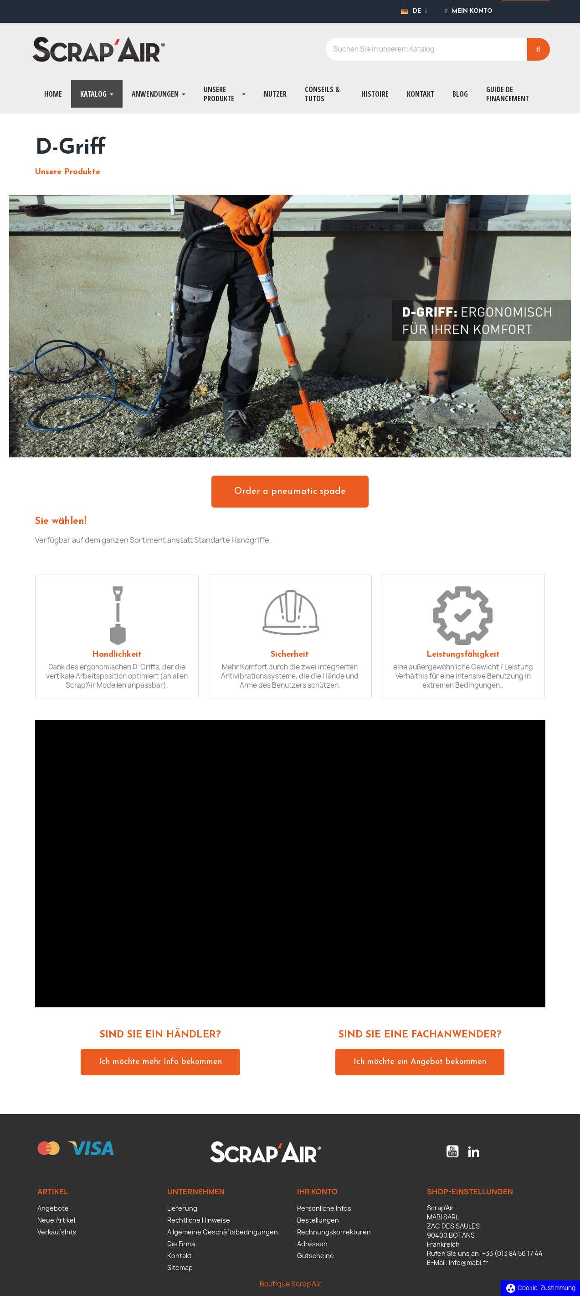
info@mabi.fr (468, 1262)
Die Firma (181, 1243)
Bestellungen (318, 1220)
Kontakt (179, 1255)
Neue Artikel (56, 1220)
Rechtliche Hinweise (198, 1220)
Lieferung (182, 1208)
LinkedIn (474, 1151)
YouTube (452, 1151)
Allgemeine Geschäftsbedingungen (222, 1232)
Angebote (53, 1208)
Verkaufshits (57, 1232)
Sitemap (180, 1267)
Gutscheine (315, 1255)
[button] (290, 492)
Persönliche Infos (324, 1208)
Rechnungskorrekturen (334, 1232)
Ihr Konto (317, 1192)
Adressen (312, 1243)
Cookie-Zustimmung (540, 1288)
